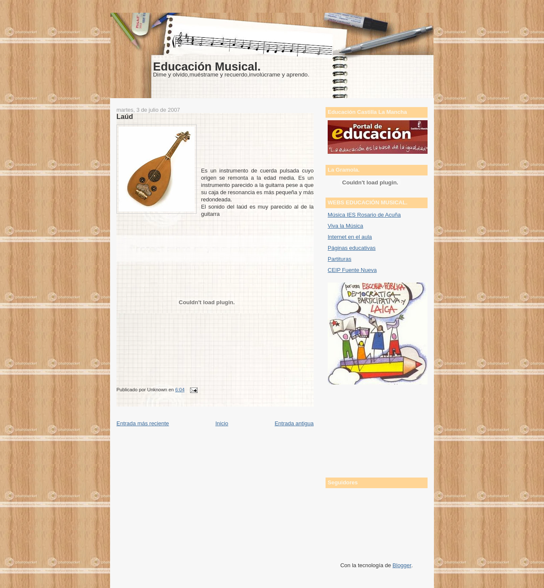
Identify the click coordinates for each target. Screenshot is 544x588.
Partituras (339, 259)
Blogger (402, 565)
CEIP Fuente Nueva (352, 270)
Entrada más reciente (142, 423)
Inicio (221, 423)
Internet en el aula (350, 237)
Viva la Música (345, 226)
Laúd (124, 116)
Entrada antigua (294, 423)
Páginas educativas (352, 248)
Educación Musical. (207, 66)
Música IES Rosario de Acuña (364, 215)
